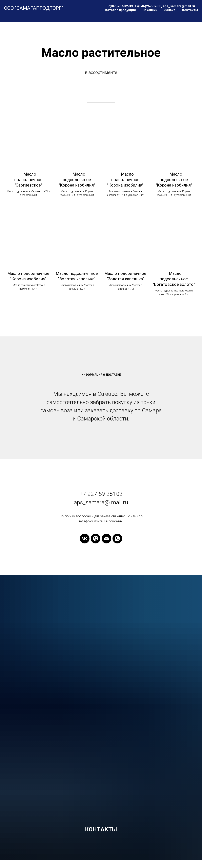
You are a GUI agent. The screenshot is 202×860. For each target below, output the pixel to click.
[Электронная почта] (106, 538)
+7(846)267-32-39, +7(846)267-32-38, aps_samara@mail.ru (150, 6)
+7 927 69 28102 (101, 494)
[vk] (84, 538)
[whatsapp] (117, 538)
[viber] (95, 538)
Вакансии (150, 10)
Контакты (190, 10)
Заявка (169, 10)
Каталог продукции (120, 10)
